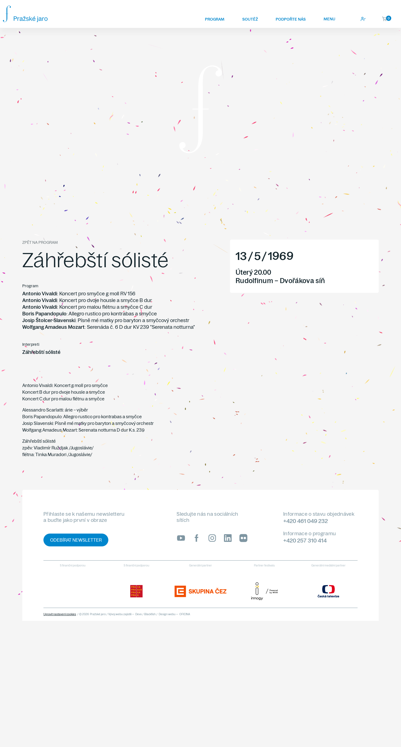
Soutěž (250, 19)
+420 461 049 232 (305, 520)
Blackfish (150, 614)
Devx (138, 614)
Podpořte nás (291, 19)
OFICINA (184, 614)
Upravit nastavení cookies (59, 614)
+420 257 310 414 (305, 540)
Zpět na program (40, 242)
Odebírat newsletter (76, 540)
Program (214, 19)
